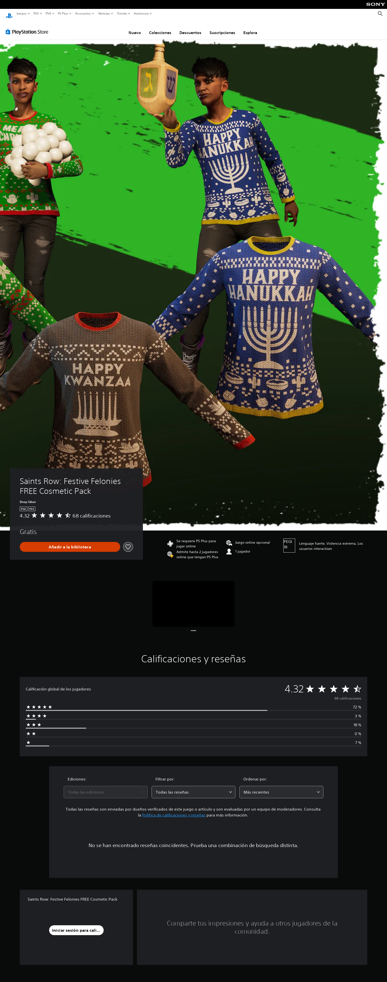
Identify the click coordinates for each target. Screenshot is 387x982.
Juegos (22, 14)
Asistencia (141, 14)
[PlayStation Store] (28, 27)
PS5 (36, 14)
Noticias (104, 14)
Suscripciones (222, 27)
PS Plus (63, 14)
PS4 (48, 14)
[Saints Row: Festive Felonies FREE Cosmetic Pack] (193, 599)
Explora (250, 27)
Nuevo (135, 27)
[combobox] (106, 787)
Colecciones (160, 27)
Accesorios (83, 14)
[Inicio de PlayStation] (9, 14)
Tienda (122, 14)
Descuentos (190, 27)
